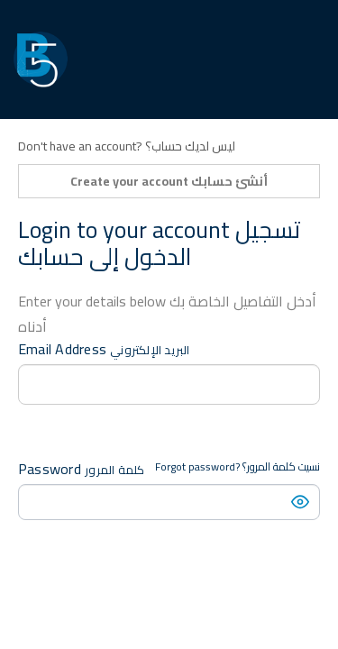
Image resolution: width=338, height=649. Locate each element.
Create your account (169, 181)
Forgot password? (237, 466)
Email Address (103, 349)
